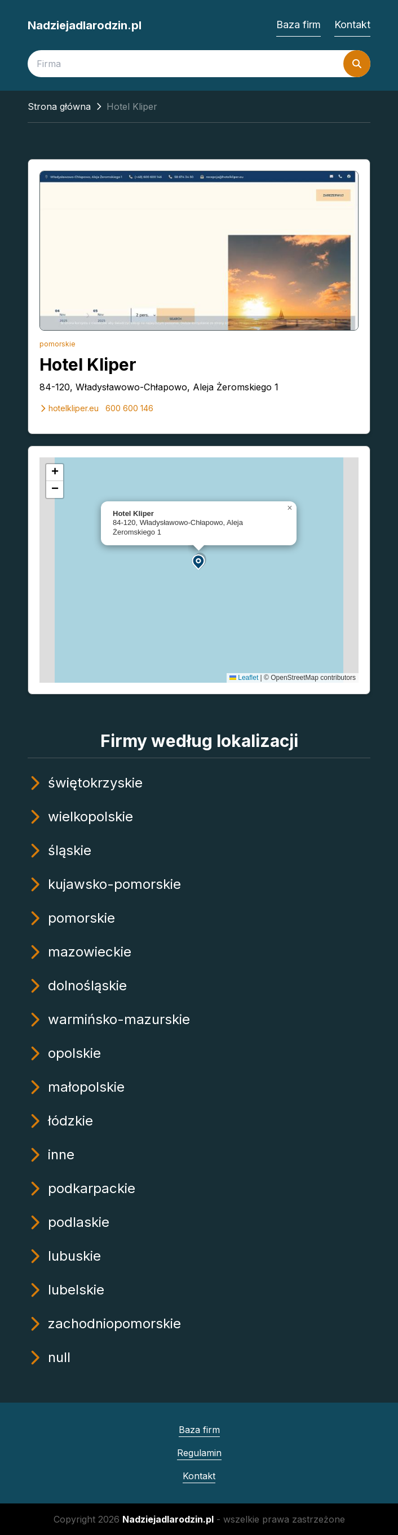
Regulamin (199, 1452)
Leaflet (243, 678)
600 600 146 (129, 408)
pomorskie (57, 344)
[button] (199, 561)
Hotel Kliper (87, 364)
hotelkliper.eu (69, 408)
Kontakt (352, 24)
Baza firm (298, 24)
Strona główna (59, 106)
